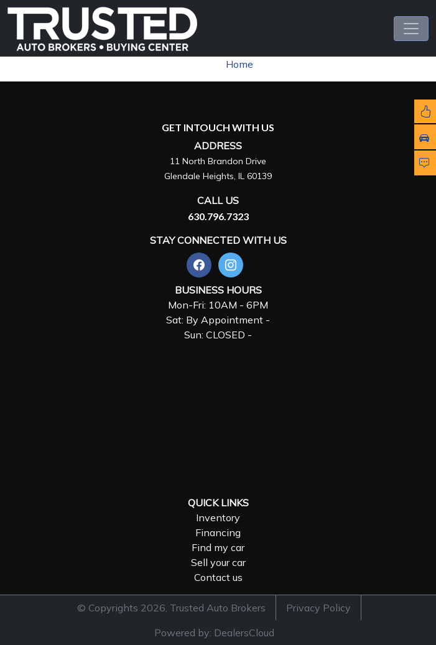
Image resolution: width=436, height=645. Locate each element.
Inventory (218, 517)
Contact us (218, 577)
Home (239, 64)
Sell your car (218, 562)
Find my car (218, 547)
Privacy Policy (318, 607)
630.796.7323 (218, 216)
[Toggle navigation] (411, 28)
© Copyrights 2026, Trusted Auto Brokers (171, 607)
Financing (218, 532)
